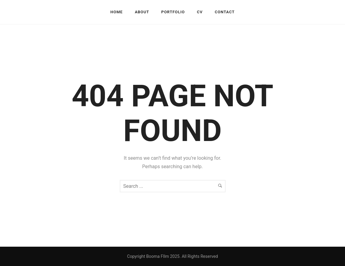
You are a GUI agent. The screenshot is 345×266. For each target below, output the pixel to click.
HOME (116, 12)
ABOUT (142, 12)
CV (200, 12)
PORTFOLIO (173, 12)
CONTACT (225, 12)
